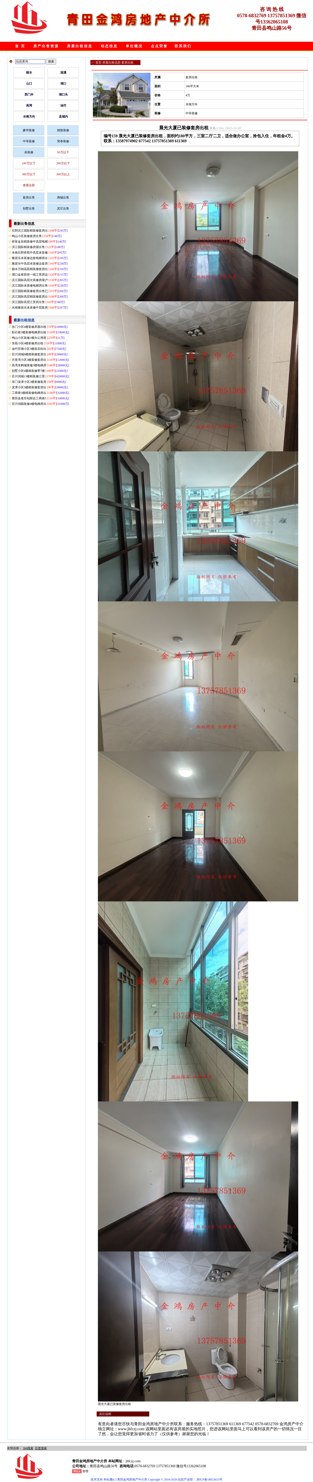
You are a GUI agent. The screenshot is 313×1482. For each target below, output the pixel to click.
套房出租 (127, 62)
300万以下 (29, 174)
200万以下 (63, 163)
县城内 (63, 116)
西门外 (29, 94)
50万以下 (63, 152)
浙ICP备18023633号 (209, 1479)
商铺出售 (63, 197)
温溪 (63, 72)
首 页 (20, 46)
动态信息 (109, 46)
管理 (85, 1471)
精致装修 (63, 130)
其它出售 (63, 208)
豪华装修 (29, 130)
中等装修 (29, 141)
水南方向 (29, 116)
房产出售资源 (46, 46)
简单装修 (63, 141)
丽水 (29, 72)
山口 (29, 83)
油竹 (63, 105)
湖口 (63, 83)
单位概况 (134, 46)
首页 (98, 62)
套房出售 (29, 197)
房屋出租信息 (79, 46)
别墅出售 (29, 208)
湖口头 (63, 94)
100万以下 (29, 163)
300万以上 (63, 174)
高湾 (29, 105)
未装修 (28, 152)
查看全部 (29, 185)
